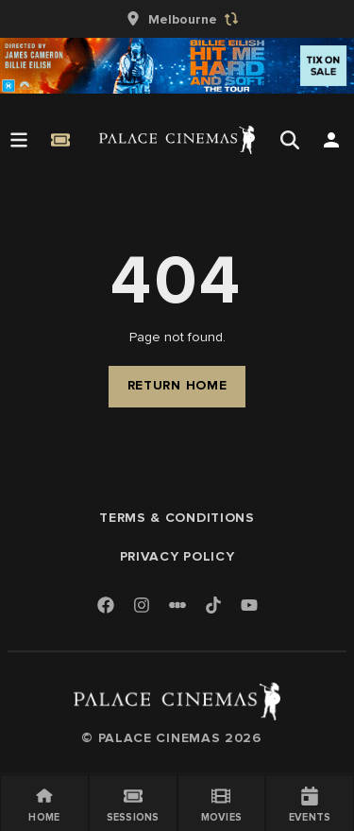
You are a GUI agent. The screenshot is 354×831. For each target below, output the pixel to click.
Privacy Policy (177, 556)
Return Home (177, 385)
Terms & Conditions (177, 518)
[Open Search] (290, 140)
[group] (177, 19)
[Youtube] (249, 606)
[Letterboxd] (177, 605)
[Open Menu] (19, 140)
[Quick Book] (60, 139)
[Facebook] (105, 606)
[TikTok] (213, 605)
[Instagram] (141, 606)
